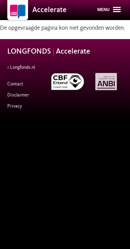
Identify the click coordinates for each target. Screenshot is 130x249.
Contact (15, 84)
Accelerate (49, 10)
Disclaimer (18, 95)
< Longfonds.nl (21, 67)
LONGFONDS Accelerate (48, 51)
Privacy (14, 106)
